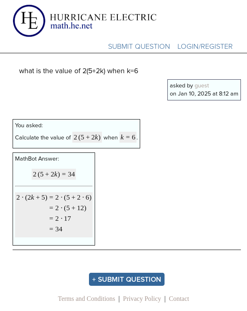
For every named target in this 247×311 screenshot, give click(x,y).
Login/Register (205, 46)
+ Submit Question (126, 279)
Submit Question (139, 46)
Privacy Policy (142, 298)
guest (202, 86)
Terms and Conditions (86, 298)
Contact (179, 298)
